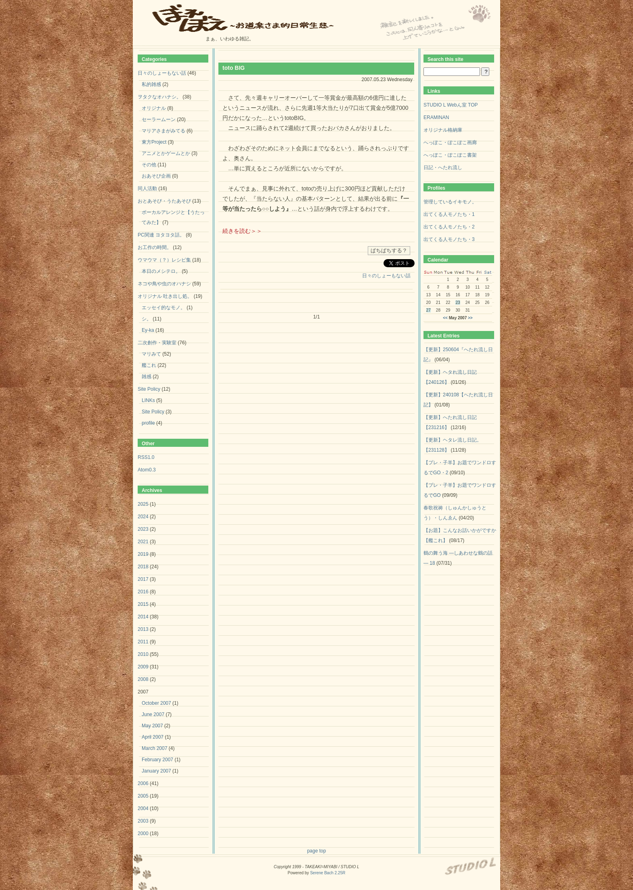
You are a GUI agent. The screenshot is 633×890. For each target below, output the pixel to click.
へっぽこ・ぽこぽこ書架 (450, 155)
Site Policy (149, 389)
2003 (143, 821)
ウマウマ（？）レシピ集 (164, 260)
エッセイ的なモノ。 (163, 307)
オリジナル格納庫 (442, 130)
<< (445, 318)
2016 (143, 592)
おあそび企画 (156, 176)
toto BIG (233, 68)
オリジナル (154, 108)
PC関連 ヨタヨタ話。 (161, 235)
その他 (149, 165)
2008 (143, 679)
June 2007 (153, 714)
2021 (143, 541)
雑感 (146, 376)
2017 (143, 579)
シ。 (146, 319)
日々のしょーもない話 (386, 276)
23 (457, 302)
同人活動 (147, 188)
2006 (143, 783)
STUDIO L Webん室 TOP (450, 105)
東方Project (154, 142)
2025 (143, 504)
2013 (143, 629)
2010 (143, 654)
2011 (143, 642)
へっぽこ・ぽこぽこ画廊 (450, 142)
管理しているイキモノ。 (450, 202)
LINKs (148, 400)
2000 (143, 833)
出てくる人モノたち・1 (449, 214)
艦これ (149, 365)
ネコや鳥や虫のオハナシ (164, 284)
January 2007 (156, 771)
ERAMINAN (436, 117)
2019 (143, 554)
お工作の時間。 (155, 247)
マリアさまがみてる (163, 131)
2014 (143, 617)
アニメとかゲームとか (166, 153)
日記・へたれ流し (442, 167)
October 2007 (156, 703)
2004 (143, 808)
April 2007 (152, 737)
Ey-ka (148, 330)
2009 (143, 667)
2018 (143, 567)
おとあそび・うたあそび (164, 201)
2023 (143, 529)
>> (470, 318)
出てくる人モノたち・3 (449, 239)
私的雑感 (151, 84)
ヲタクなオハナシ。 (159, 97)
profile (148, 423)
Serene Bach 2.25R (327, 873)
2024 (143, 516)
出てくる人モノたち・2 (449, 227)
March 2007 (154, 748)
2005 (143, 796)
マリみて (151, 354)
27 (428, 310)
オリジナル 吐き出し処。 (165, 296)
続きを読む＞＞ (242, 231)
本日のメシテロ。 (161, 271)
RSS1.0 (146, 457)
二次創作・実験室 (157, 343)
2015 (143, 604)
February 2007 (157, 759)
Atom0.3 (147, 470)
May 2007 (152, 726)
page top (316, 851)
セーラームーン (159, 119)
